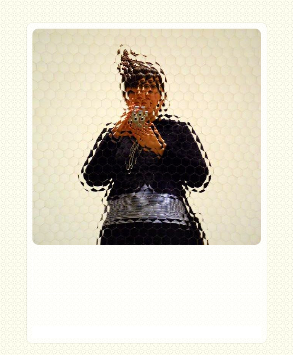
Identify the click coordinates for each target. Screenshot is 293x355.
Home (146, 306)
